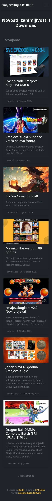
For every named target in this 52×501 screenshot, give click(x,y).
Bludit (21, 490)
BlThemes (40, 490)
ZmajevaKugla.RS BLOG (18, 5)
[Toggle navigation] (46, 5)
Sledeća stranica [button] (26, 475)
